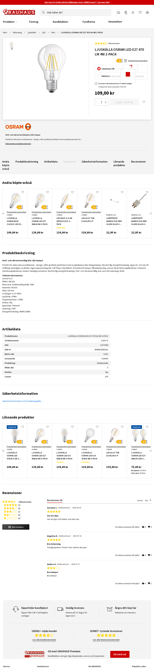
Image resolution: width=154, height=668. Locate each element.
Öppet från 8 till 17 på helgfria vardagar (34, 614)
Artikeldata (50, 161)
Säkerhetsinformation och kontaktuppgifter (21, 401)
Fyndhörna (89, 21)
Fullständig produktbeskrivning (18, 144)
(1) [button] (19, 511)
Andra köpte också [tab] (17, 182)
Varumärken (115, 21)
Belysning (17, 32)
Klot (53, 32)
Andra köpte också (5, 165)
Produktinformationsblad (137, 60)
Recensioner (138, 161)
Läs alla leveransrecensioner (106, 639)
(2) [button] (19, 505)
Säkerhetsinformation (95, 161)
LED (43, 32)
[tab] (54, 501)
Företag (33, 21)
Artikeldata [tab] (11, 329)
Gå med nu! (119, 654)
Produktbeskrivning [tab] (18, 253)
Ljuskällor (32, 32)
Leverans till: (108, 68)
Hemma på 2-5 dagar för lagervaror (76, 614)
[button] (15, 527)
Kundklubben (60, 21)
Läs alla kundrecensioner (44, 639)
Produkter (9, 21)
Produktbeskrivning (26, 161)
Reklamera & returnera (125, 612)
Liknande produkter (119, 163)
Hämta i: (106, 76)
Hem (5, 32)
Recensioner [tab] (12, 492)
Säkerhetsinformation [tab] (20, 393)
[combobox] (75, 12)
